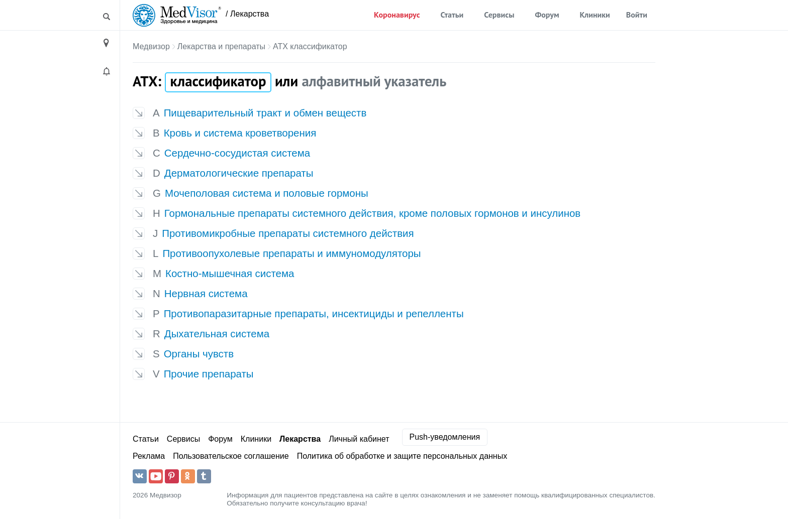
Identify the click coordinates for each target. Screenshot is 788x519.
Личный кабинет (359, 439)
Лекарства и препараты (221, 46)
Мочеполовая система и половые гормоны (266, 193)
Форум (547, 15)
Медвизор (151, 46)
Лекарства (300, 439)
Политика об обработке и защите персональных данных (402, 456)
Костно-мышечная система (229, 273)
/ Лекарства (247, 14)
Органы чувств (199, 353)
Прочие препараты (209, 373)
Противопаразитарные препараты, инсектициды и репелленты (314, 313)
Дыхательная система (216, 333)
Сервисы (499, 15)
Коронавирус (397, 15)
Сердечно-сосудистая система (237, 153)
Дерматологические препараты (239, 173)
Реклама (149, 456)
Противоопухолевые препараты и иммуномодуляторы (291, 253)
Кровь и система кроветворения (240, 133)
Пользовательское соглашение (230, 456)
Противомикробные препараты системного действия (288, 233)
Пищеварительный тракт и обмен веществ (265, 112)
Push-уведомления (445, 437)
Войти (636, 15)
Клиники (595, 15)
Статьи (452, 15)
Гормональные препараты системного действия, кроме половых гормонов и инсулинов (372, 213)
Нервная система (206, 293)
